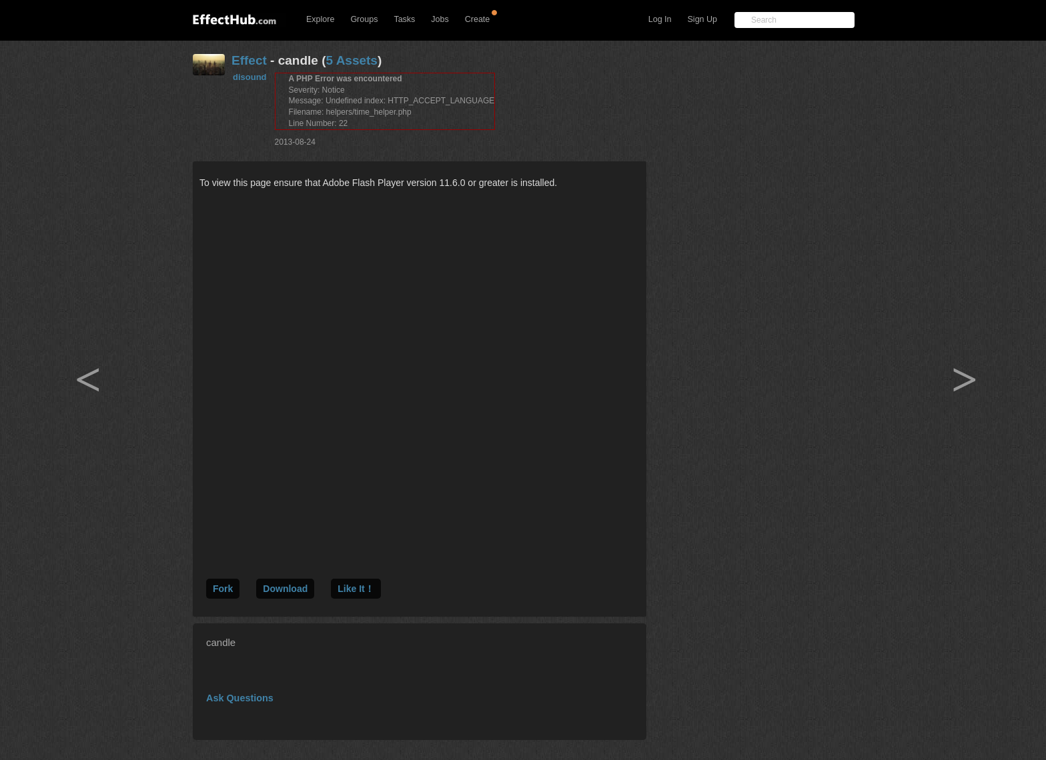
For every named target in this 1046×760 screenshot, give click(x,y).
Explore (320, 19)
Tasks (404, 19)
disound (250, 77)
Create (477, 19)
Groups (364, 19)
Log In (660, 19)
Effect (249, 60)
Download (285, 588)
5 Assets (351, 60)
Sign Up (702, 19)
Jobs (439, 19)
